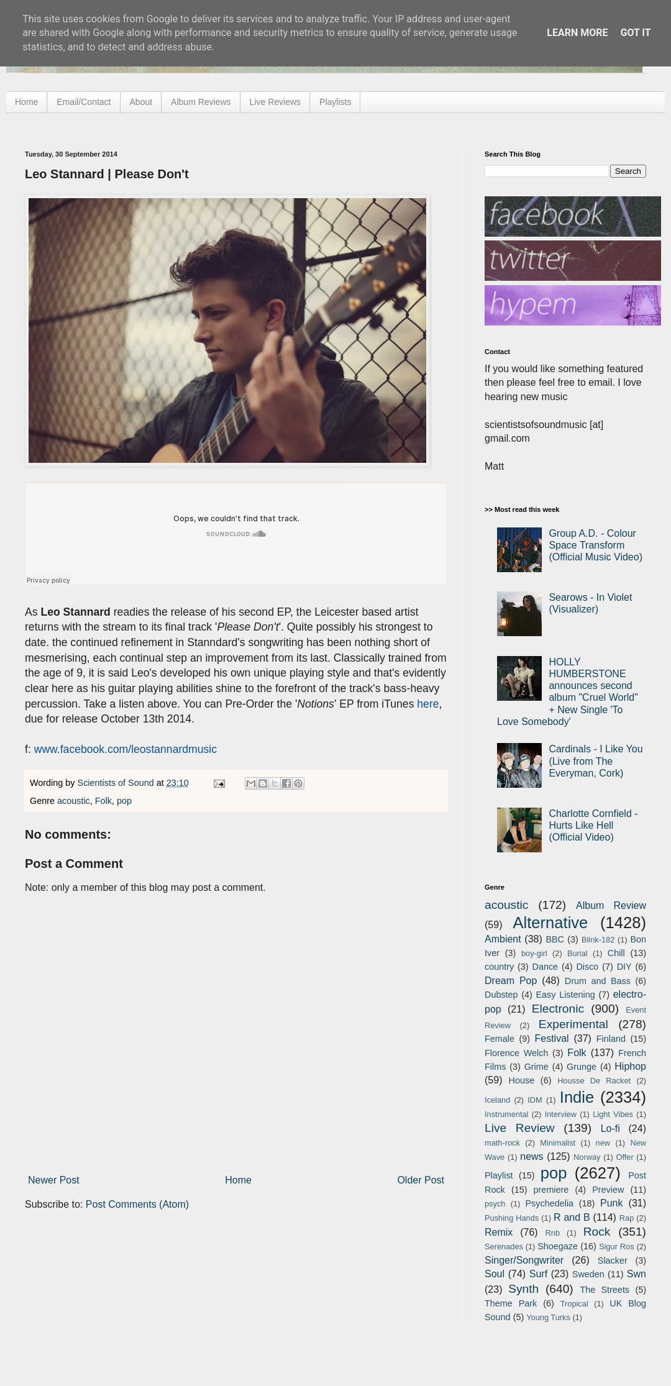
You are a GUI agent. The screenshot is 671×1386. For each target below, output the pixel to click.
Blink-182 (598, 939)
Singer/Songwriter (524, 1260)
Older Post (420, 1180)
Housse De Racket (594, 1080)
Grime (536, 1067)
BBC (554, 939)
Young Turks (548, 1317)
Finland (611, 1039)
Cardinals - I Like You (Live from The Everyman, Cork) (595, 761)
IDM (534, 1100)
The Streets (604, 1290)
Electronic (558, 1008)
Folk (103, 801)
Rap (626, 1218)
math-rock (502, 1142)
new (603, 1142)
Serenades (504, 1246)
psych (495, 1203)
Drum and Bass (598, 981)
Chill (616, 953)
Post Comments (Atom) (137, 1204)
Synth (523, 1288)
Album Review (611, 905)
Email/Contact (84, 102)
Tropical (574, 1303)
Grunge (581, 1067)
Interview (561, 1114)
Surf (538, 1274)
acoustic (73, 801)
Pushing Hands (512, 1218)
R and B (572, 1217)
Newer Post (54, 1180)
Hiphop (630, 1066)
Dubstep (501, 995)
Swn (636, 1274)
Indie (577, 1097)
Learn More (577, 33)
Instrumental (506, 1114)
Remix (499, 1232)
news (531, 1156)
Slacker (613, 1260)
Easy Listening (565, 995)
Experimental (573, 1024)
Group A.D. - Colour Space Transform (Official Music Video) (595, 545)
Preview (608, 1190)
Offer (624, 1157)
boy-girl (534, 953)
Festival (551, 1038)
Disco (587, 967)
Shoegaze (557, 1246)
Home (26, 102)
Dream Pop (511, 980)
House (522, 1080)
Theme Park (511, 1303)
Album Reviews (201, 102)
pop (124, 801)
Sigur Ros (616, 1246)
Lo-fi (610, 1128)
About (141, 102)
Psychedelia (549, 1203)
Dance (545, 967)
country (499, 967)
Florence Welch (516, 1053)
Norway (586, 1157)
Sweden (588, 1274)
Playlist (499, 1175)
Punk (611, 1203)
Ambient (503, 939)
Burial (577, 953)
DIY (624, 967)
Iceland (497, 1100)
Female (499, 1039)
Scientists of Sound (117, 783)
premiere (551, 1190)
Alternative (550, 922)
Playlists (335, 102)
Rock (597, 1231)
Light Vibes (613, 1114)
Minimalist (557, 1142)
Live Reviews (275, 102)
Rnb (552, 1233)
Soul (494, 1274)
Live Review (520, 1127)
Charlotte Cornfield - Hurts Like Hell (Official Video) (593, 825)
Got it (635, 33)
